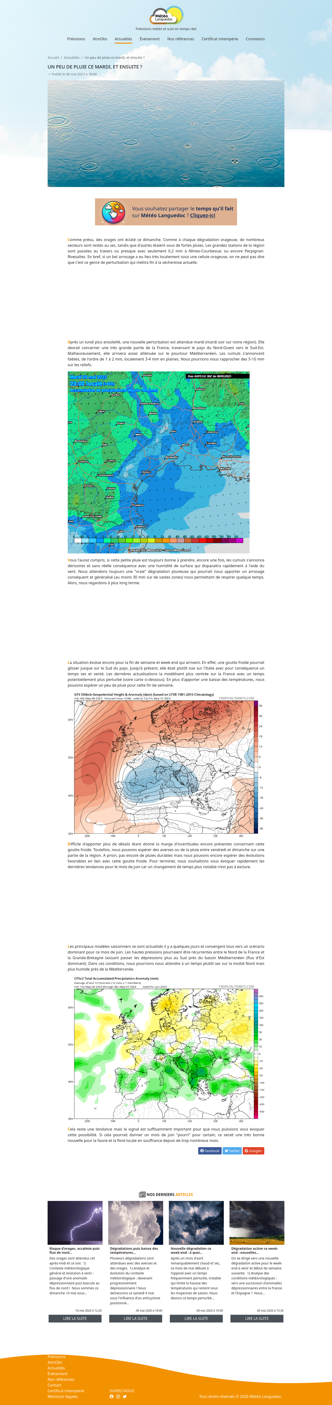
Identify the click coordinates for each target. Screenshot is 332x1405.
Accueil (53, 57)
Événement (150, 38)
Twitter (232, 1151)
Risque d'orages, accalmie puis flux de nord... (74, 1250)
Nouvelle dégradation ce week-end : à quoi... (191, 1250)
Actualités (123, 38)
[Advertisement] (166, 302)
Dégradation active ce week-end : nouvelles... (254, 1250)
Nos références (180, 38)
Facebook (209, 1151)
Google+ (253, 1151)
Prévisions (76, 38)
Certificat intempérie (220, 38)
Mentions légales (63, 1396)
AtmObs (100, 38)
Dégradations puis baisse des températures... (134, 1250)
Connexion (255, 38)
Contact (54, 1385)
